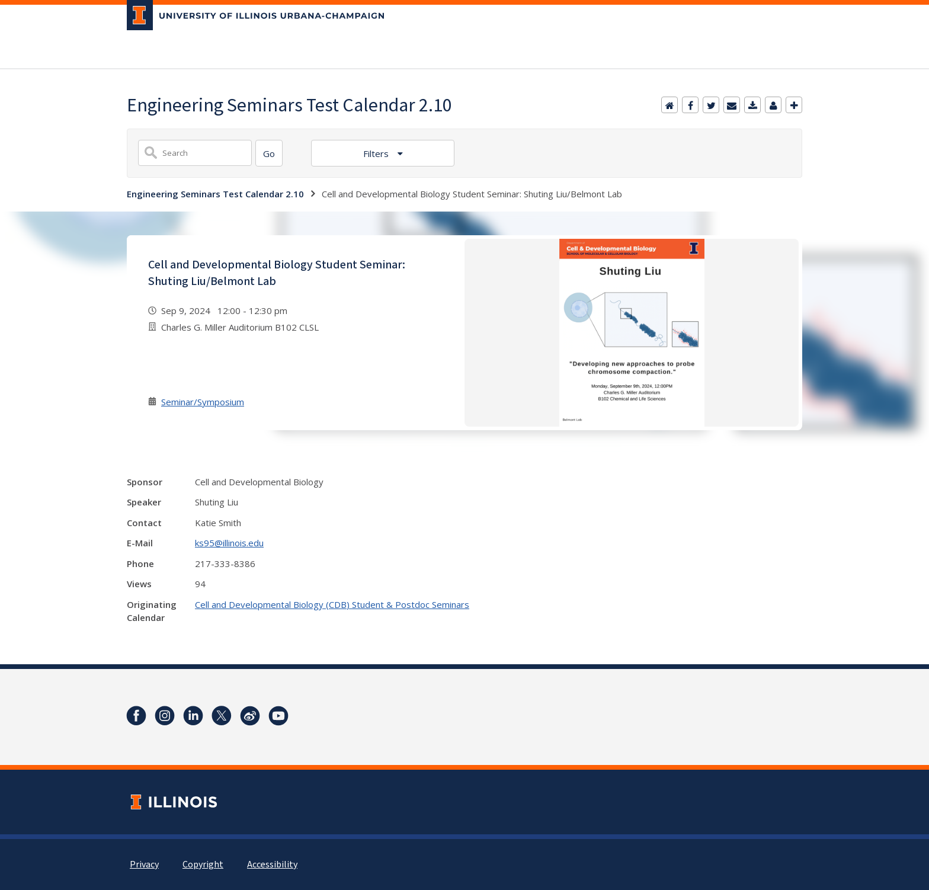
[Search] (269, 153)
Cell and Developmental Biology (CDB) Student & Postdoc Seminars (332, 604)
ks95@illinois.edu (229, 543)
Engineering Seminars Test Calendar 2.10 (215, 194)
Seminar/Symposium (202, 402)
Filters (377, 153)
